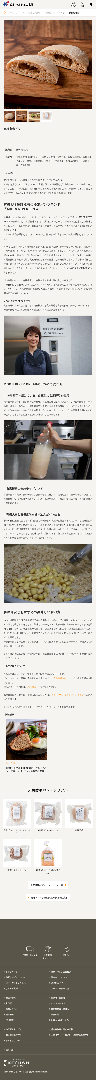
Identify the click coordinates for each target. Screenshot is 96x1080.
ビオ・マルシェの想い (61, 972)
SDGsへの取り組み (60, 1020)
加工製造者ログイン (15, 1029)
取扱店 (9, 1003)
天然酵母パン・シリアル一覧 (46, 885)
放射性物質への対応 (60, 1009)
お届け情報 (11, 998)
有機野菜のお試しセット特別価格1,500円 (48, 953)
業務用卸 (55, 1014)
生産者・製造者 (58, 998)
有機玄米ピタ (74, 13)
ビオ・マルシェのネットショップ (67, 695)
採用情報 (10, 1020)
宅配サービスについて (15, 977)
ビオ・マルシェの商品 (31, 13)
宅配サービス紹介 (30, 953)
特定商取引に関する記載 (62, 1029)
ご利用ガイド (33, 687)
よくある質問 (12, 988)
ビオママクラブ (58, 1003)
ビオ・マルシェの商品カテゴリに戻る (49, 897)
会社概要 (10, 1014)
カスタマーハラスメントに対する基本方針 (70, 1035)
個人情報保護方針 (14, 1035)
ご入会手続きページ (61, 678)
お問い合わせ (12, 1009)
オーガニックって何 (60, 988)
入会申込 (66, 953)
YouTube (10, 1050)
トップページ (11, 13)
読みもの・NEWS (59, 977)
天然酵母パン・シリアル (54, 13)
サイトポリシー (13, 1040)
